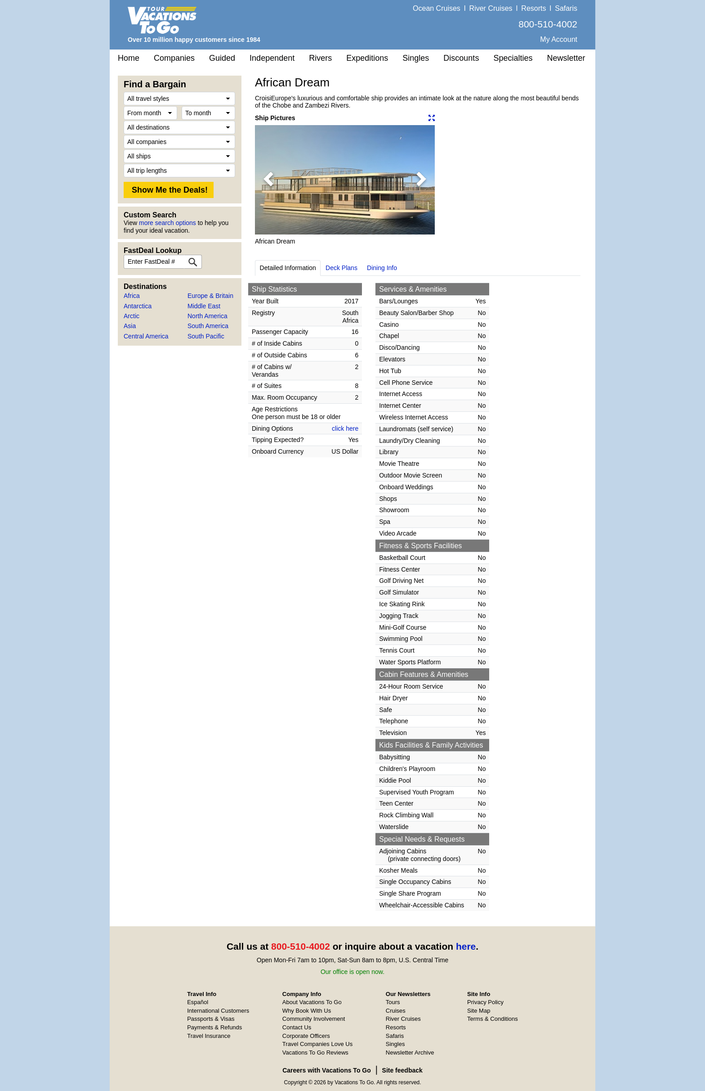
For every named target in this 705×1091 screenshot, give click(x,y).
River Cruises (491, 8)
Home (128, 58)
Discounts (461, 58)
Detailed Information (288, 267)
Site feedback (402, 1070)
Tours (393, 1002)
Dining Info (382, 267)
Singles (415, 58)
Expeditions (367, 58)
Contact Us (296, 1027)
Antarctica (138, 306)
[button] (268, 179)
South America (207, 325)
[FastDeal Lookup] (193, 262)
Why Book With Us (306, 1010)
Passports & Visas (210, 1018)
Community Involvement (313, 1018)
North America (207, 316)
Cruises (396, 1010)
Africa (132, 295)
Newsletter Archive (410, 1052)
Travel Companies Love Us (317, 1044)
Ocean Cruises (436, 8)
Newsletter (566, 58)
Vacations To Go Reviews (315, 1052)
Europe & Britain (210, 295)
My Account (558, 39)
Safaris (566, 8)
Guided (222, 58)
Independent (272, 58)
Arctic (131, 316)
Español (197, 1002)
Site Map (478, 1010)
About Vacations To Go (312, 1002)
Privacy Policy (485, 1002)
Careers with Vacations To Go (326, 1070)
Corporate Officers (306, 1035)
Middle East (203, 306)
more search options (167, 222)
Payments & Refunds (214, 1027)
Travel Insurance (208, 1035)
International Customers (218, 1010)
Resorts (533, 8)
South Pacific (205, 336)
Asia (130, 325)
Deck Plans (341, 267)
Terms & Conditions (492, 1018)
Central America (146, 336)
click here (345, 428)
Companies (174, 58)
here (466, 946)
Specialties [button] (512, 58)
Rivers (320, 58)
